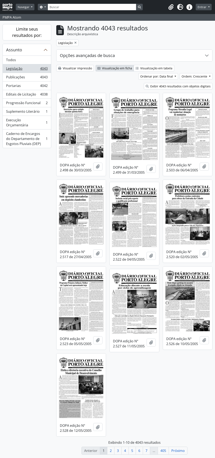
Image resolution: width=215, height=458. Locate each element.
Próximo (178, 450)
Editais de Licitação (27, 95)
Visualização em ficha (114, 68)
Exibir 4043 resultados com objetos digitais (178, 86)
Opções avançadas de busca (87, 55)
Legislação (27, 69)
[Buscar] (92, 7)
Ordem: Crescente (195, 76)
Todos (11, 60)
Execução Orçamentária (27, 122)
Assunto (14, 50)
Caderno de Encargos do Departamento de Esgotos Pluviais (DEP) (27, 138)
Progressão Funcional (27, 103)
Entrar (202, 7)
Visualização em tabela (154, 68)
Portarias (27, 86)
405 (163, 450)
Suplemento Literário (27, 112)
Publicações (27, 78)
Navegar (24, 7)
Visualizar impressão (75, 68)
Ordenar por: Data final (157, 76)
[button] (171, 7)
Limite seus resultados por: (27, 32)
